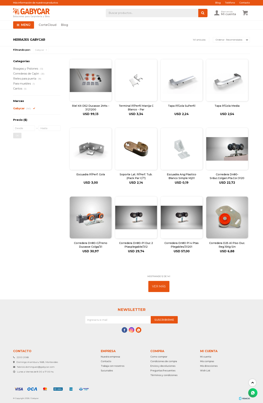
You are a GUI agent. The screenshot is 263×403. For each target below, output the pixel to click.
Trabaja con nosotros (112, 366)
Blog (64, 25)
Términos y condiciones (163, 375)
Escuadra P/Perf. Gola (90, 174)
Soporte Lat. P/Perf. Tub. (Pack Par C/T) (136, 176)
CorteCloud (47, 25)
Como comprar (158, 356)
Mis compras (207, 361)
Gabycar (39, 49)
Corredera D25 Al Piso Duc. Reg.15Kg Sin (227, 244)
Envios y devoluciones (162, 366)
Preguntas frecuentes (162, 370)
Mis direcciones (209, 366)
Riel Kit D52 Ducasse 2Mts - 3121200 (90, 107)
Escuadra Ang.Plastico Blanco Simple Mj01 (181, 176)
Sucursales (107, 370)
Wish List (205, 370)
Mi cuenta (205, 356)
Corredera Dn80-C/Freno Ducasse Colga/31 (90, 244)
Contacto (244, 2)
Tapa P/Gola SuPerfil (181, 105)
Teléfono (230, 2)
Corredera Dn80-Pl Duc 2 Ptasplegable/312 (136, 244)
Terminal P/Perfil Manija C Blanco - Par (136, 107)
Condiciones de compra (163, 361)
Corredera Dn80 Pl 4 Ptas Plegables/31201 (181, 244)
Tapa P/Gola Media (227, 105)
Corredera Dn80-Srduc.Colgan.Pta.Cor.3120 (227, 176)
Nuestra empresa (110, 356)
